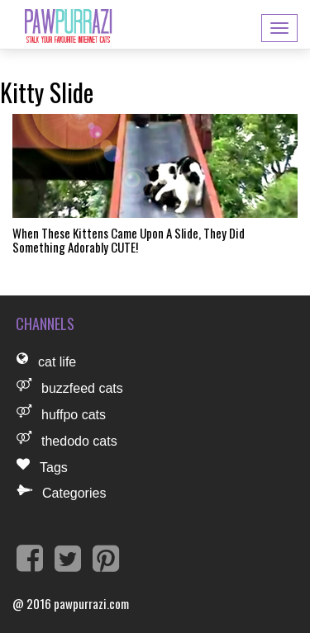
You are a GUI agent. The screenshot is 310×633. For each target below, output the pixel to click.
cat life (57, 362)
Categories (74, 493)
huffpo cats (73, 415)
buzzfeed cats (82, 388)
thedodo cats (79, 441)
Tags (54, 468)
